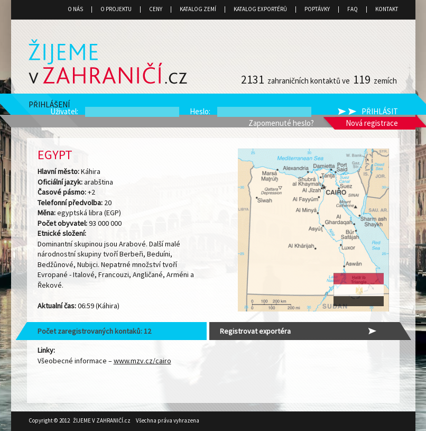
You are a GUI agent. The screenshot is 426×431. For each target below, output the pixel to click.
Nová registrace (372, 123)
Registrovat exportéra (255, 331)
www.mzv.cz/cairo (142, 360)
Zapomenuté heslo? (281, 123)
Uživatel (63, 111)
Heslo (199, 111)
